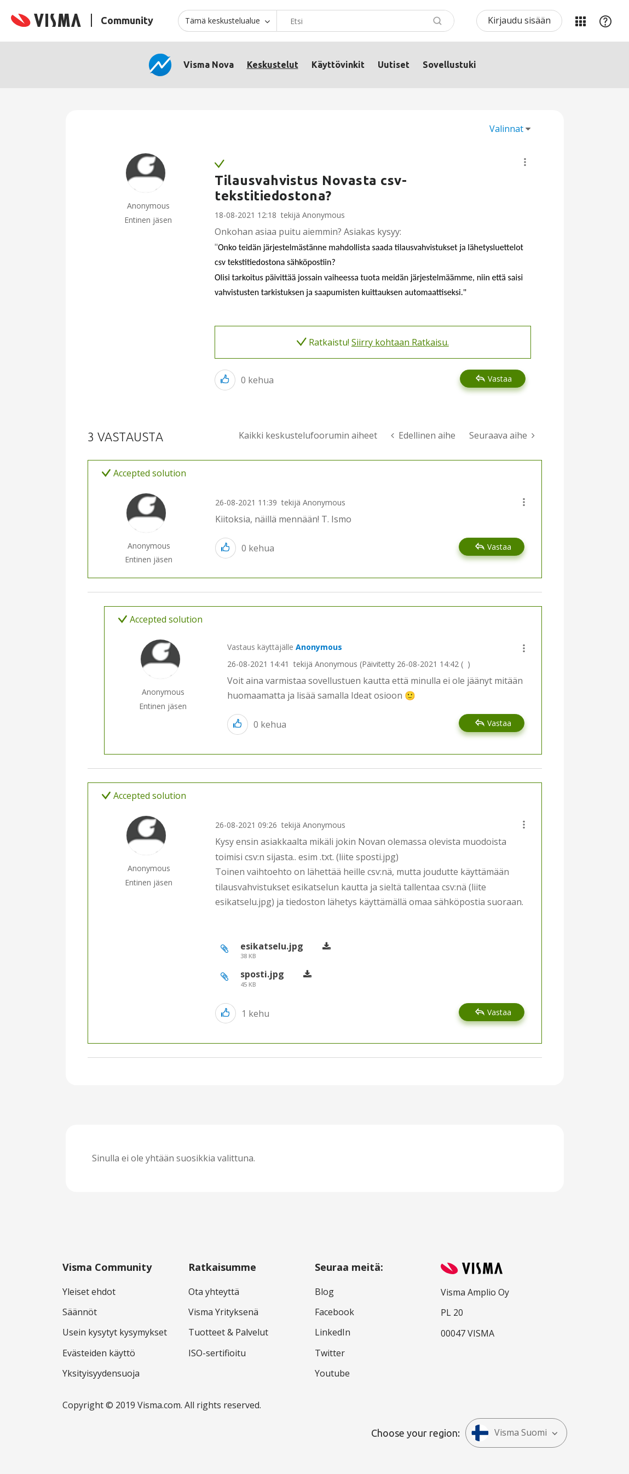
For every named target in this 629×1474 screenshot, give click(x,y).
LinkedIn (332, 1332)
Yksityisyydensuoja (101, 1373)
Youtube (332, 1373)
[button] (525, 162)
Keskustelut (272, 65)
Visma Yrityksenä (223, 1312)
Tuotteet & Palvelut (228, 1332)
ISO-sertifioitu (217, 1353)
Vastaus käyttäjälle (284, 647)
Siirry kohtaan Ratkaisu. (400, 342)
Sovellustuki (449, 65)
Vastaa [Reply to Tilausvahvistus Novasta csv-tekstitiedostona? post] (500, 378)
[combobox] (365, 21)
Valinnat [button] (506, 129)
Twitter (330, 1353)
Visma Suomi (509, 1433)
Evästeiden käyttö (98, 1353)
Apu (605, 20)
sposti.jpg (262, 974)
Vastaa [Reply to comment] (499, 547)
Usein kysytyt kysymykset (114, 1332)
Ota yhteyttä (213, 1292)
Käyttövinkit (338, 65)
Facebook (334, 1312)
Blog (324, 1292)
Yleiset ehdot (89, 1292)
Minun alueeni (580, 20)
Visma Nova (208, 65)
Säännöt (79, 1312)
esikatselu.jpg (271, 946)
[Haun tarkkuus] (227, 21)
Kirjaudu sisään (519, 20)
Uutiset (393, 65)
